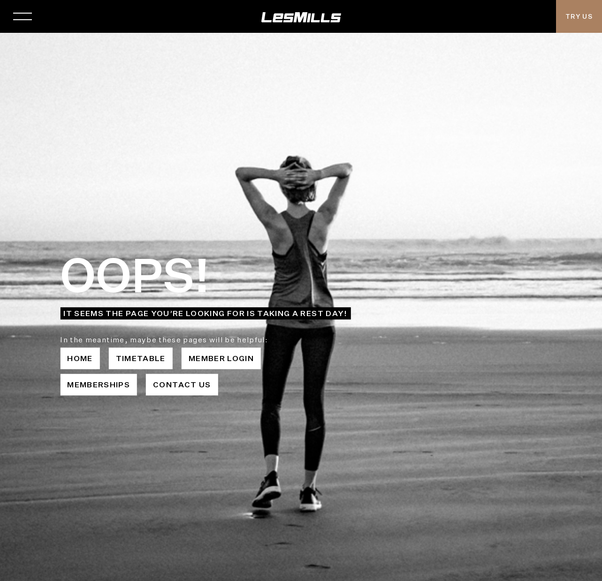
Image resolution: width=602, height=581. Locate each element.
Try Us (579, 16)
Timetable (141, 358)
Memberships (98, 384)
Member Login (221, 358)
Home (79, 358)
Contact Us (182, 384)
